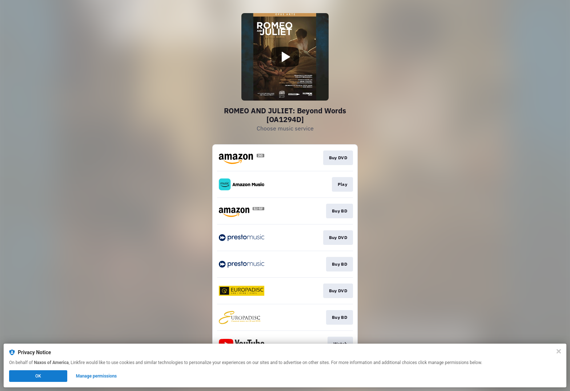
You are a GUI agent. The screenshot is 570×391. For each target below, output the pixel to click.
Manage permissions (96, 376)
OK (38, 376)
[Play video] (285, 57)
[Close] (559, 351)
